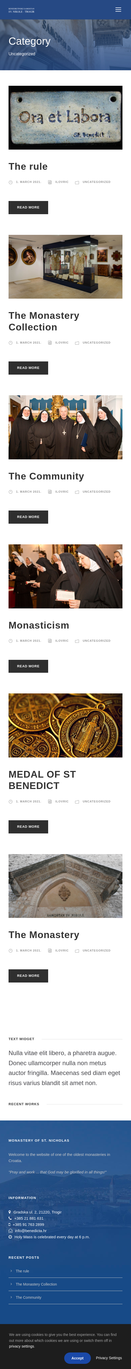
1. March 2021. (28, 181)
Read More (28, 207)
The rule (28, 166)
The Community (46, 476)
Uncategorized (97, 181)
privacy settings (21, 1346)
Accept (77, 1358)
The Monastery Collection (36, 1284)
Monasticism (39, 625)
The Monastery (44, 935)
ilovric (62, 181)
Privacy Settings (109, 1358)
